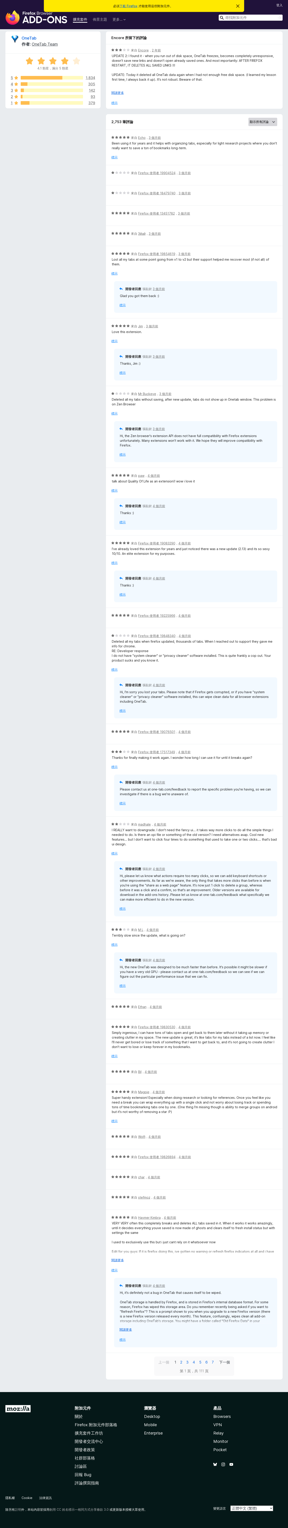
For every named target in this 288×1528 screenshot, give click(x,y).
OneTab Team (45, 44)
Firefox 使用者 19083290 (156, 543)
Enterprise (153, 1433)
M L (140, 930)
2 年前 (156, 50)
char (141, 1177)
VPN (217, 1424)
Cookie (27, 1498)
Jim (140, 326)
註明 (18, 1509)
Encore (143, 50)
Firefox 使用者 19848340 (157, 636)
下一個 (224, 1362)
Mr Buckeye (147, 394)
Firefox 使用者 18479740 (157, 193)
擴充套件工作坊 (89, 1433)
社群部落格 (85, 1458)
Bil (140, 1072)
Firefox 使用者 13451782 (156, 213)
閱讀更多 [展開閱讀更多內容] (117, 93)
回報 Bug (83, 1474)
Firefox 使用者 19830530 (156, 1027)
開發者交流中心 (89, 1441)
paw (141, 476)
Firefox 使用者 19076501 (156, 732)
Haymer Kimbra (149, 1217)
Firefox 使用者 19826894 (157, 1157)
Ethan (142, 1007)
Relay (218, 1433)
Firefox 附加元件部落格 (96, 1424)
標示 (114, 103)
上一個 (163, 1362)
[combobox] (251, 18)
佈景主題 (100, 19)
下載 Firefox (128, 6)
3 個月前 (155, 138)
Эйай (142, 233)
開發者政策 (85, 1449)
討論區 (81, 1466)
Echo (142, 138)
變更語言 (219, 1508)
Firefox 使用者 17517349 (156, 752)
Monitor (220, 1441)
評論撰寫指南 (87, 1483)
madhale (144, 824)
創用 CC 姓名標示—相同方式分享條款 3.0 (79, 1509)
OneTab (29, 38)
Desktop (152, 1416)
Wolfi (141, 1137)
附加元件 (83, 1408)
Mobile (150, 1424)
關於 (79, 1416)
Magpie (143, 1092)
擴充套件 (80, 19)
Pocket (220, 1449)
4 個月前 (154, 476)
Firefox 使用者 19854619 (156, 254)
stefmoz (144, 1197)
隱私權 (10, 1498)
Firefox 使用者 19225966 (156, 615)
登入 (279, 5)
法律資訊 (45, 1498)
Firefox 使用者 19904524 (157, 173)
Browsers (222, 1416)
